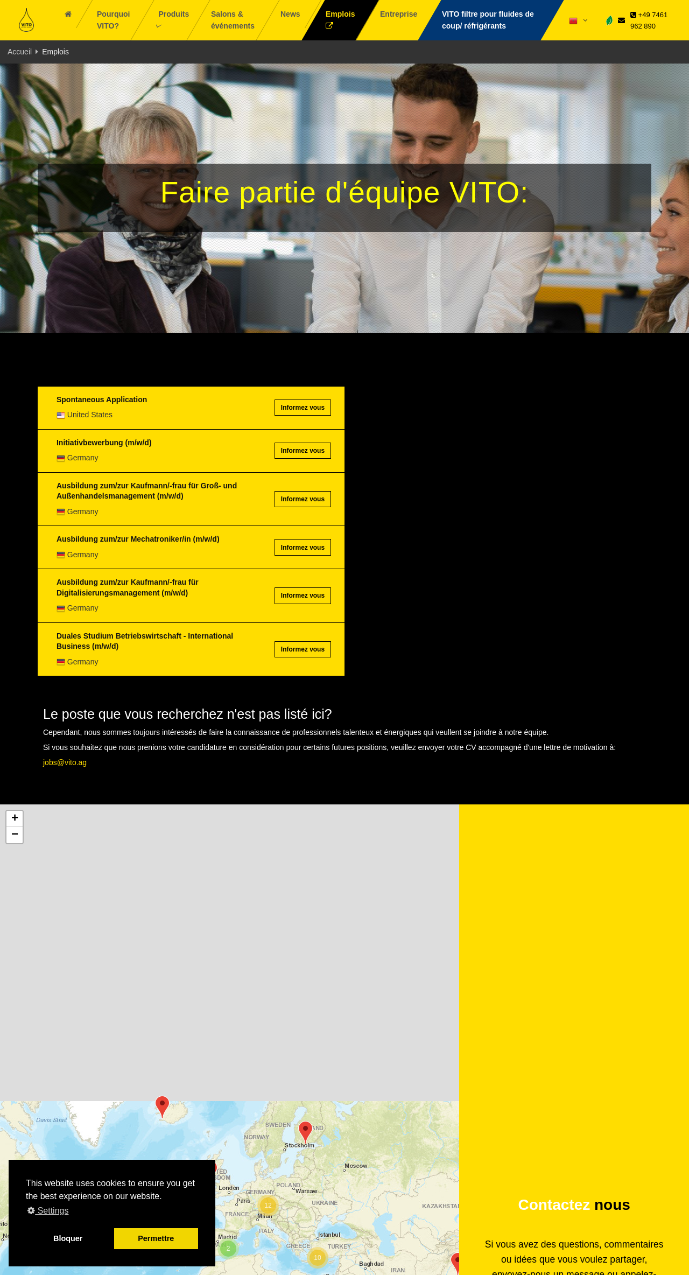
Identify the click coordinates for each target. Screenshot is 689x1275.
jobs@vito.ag (65, 762)
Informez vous (303, 407)
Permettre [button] (156, 1238)
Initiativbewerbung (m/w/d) (104, 442)
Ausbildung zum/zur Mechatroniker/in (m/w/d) (138, 539)
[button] (305, 1132)
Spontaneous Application (102, 399)
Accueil (20, 51)
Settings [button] (47, 1210)
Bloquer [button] (67, 1238)
